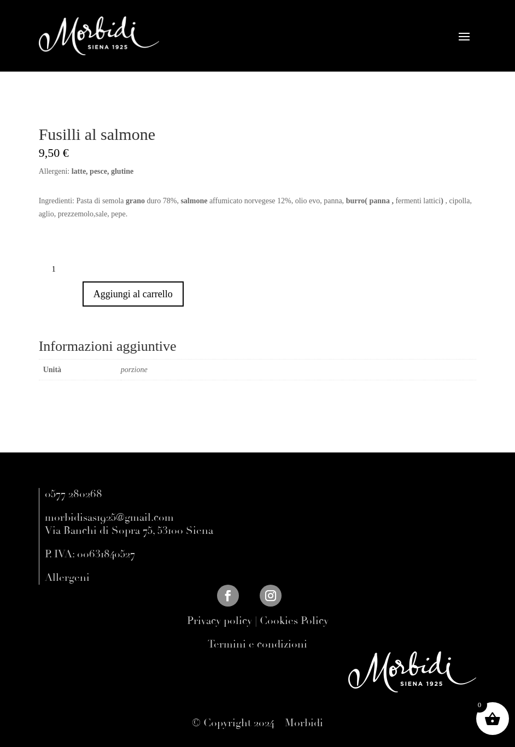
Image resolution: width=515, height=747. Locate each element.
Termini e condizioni (257, 644)
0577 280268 (73, 494)
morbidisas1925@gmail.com (109, 517)
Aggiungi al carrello (133, 294)
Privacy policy (219, 620)
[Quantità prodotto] (58, 269)
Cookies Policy (294, 620)
